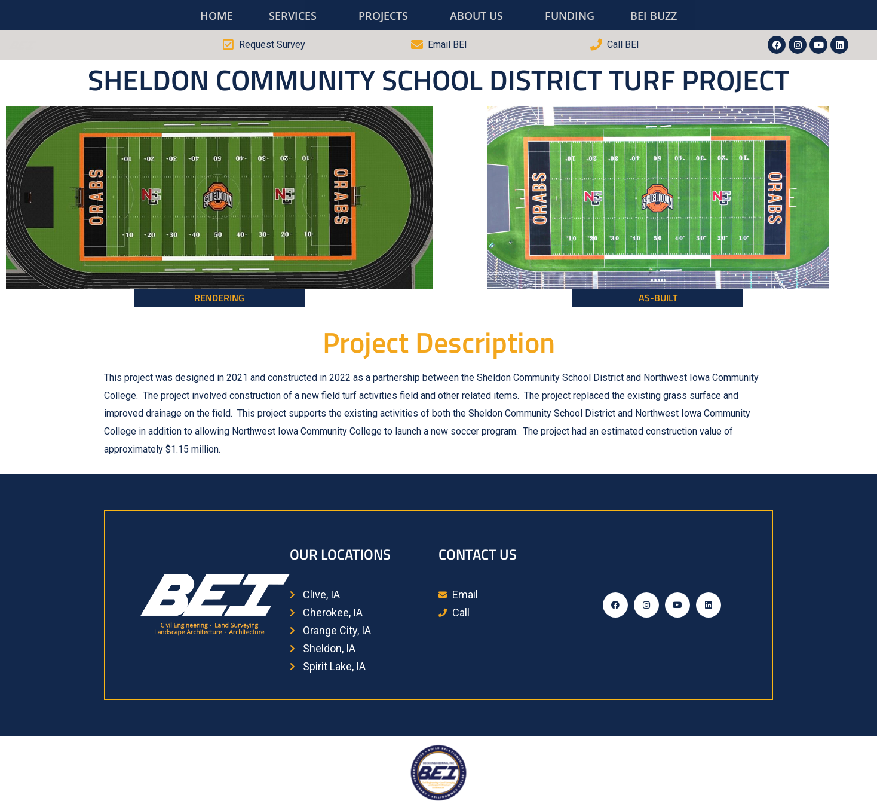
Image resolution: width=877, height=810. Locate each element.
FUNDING (569, 15)
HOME (216, 15)
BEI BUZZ (653, 15)
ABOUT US (476, 15)
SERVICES (293, 15)
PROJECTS (383, 15)
